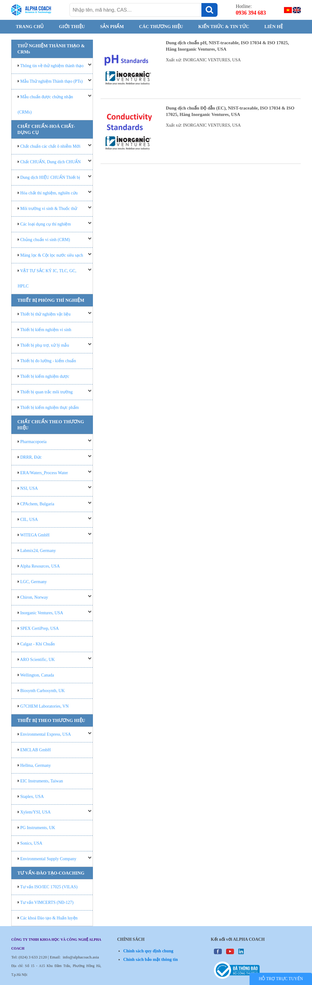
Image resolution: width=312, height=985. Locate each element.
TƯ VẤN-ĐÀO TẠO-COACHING (50, 873)
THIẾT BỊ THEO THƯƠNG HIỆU (51, 720)
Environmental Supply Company (48, 859)
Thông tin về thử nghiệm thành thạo (51, 65)
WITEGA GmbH (34, 535)
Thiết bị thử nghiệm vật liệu (45, 314)
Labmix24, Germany (38, 550)
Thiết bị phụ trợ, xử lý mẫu (44, 345)
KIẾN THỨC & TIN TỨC (223, 26)
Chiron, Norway (34, 597)
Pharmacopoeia (33, 441)
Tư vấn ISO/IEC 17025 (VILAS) (48, 887)
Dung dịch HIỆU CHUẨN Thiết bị (50, 177)
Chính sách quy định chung (148, 951)
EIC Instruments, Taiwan (41, 781)
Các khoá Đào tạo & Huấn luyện (49, 918)
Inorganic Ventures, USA (41, 613)
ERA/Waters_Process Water (44, 473)
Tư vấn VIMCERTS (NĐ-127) (46, 902)
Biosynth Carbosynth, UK (42, 690)
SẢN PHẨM (112, 26)
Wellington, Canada (37, 675)
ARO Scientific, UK (37, 659)
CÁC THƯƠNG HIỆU (161, 26)
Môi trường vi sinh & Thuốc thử (48, 208)
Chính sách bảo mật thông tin (150, 959)
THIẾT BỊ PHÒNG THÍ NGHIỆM (50, 300)
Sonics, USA (31, 843)
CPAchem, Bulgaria (37, 504)
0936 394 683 (251, 13)
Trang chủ (30, 26)
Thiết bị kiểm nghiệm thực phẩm (49, 407)
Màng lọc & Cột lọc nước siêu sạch (51, 255)
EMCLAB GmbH (35, 750)
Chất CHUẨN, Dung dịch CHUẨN (50, 162)
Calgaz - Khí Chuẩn (37, 644)
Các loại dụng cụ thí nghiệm (45, 224)
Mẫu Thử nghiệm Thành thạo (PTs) (51, 81)
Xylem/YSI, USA (35, 812)
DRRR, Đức (31, 457)
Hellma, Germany (35, 765)
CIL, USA (29, 519)
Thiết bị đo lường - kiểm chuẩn (48, 361)
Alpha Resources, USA (40, 566)
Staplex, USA (32, 796)
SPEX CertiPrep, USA (39, 628)
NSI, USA (29, 488)
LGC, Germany (33, 581)
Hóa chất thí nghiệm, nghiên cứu (49, 193)
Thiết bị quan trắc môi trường (46, 392)
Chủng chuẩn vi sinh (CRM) (45, 239)
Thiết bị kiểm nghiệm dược (44, 376)
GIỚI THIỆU (72, 26)
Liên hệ (273, 26)
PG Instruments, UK (37, 827)
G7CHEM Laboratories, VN (44, 706)
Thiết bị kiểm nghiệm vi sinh (45, 329)
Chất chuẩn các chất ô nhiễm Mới (50, 146)
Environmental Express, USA (45, 734)
